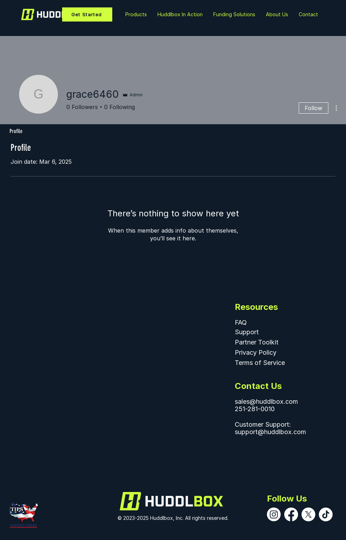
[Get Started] (87, 14)
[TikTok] (326, 514)
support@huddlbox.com (270, 432)
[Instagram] (274, 514)
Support (247, 332)
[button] (180, 14)
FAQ (241, 322)
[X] (308, 514)
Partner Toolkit (257, 342)
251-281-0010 (255, 409)
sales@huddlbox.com (266, 401)
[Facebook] (291, 514)
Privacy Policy (255, 352)
